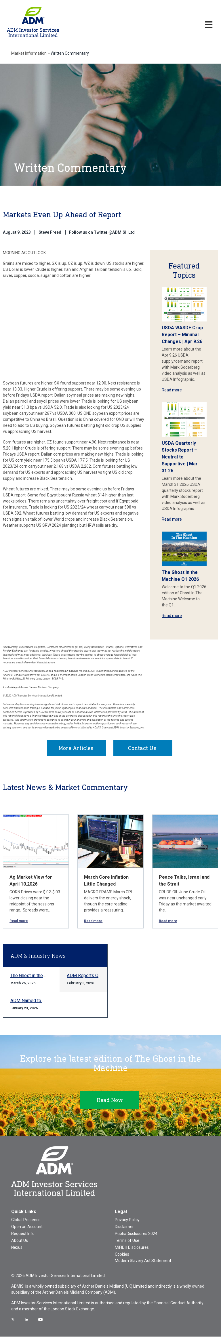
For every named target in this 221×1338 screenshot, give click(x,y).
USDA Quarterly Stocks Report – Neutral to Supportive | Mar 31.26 (180, 456)
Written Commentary (70, 53)
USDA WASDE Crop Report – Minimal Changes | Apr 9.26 (182, 334)
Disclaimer (124, 1228)
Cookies (122, 1255)
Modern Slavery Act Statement (143, 1262)
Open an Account (27, 1228)
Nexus (16, 1248)
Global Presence (26, 1221)
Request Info (23, 1235)
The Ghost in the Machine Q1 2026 (44, 977)
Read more (172, 390)
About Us (19, 1242)
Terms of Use (127, 1242)
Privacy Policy (127, 1221)
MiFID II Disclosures (132, 1248)
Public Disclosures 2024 (136, 1235)
